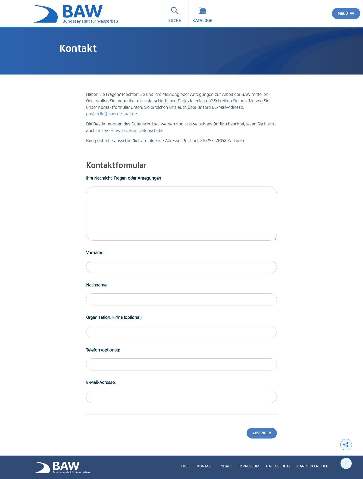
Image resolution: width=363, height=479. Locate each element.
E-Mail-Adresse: (101, 382)
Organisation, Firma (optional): (114, 317)
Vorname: (95, 252)
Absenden (261, 433)
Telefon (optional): (103, 350)
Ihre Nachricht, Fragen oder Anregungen (123, 178)
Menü (346, 13)
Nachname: (96, 285)
